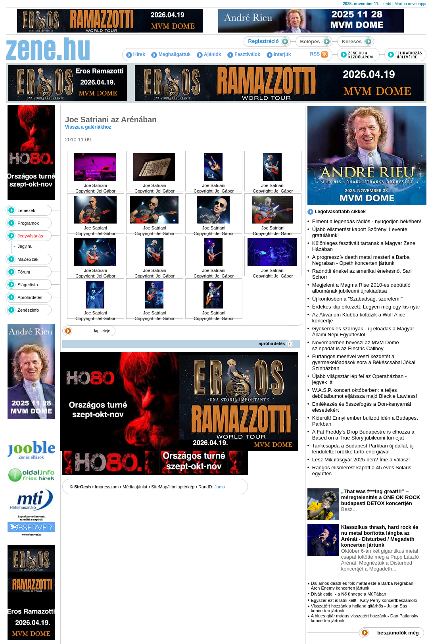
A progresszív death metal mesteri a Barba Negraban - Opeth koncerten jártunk (361, 260)
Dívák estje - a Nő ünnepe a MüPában (348, 594)
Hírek (135, 54)
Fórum (23, 272)
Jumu (220, 486)
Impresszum (107, 486)
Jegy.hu (25, 246)
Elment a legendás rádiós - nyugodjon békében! (366, 221)
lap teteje (102, 331)
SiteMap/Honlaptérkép (172, 486)
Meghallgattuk (170, 54)
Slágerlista (27, 284)
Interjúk (279, 54)
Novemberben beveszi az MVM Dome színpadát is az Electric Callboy (355, 345)
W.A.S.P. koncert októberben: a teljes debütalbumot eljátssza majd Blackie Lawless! (364, 393)
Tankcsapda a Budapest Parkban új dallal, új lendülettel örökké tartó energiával (363, 449)
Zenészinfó (28, 310)
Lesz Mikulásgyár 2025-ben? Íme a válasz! (361, 460)
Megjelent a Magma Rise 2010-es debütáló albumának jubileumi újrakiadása (361, 288)
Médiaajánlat (135, 486)
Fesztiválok (243, 54)
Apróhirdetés (29, 297)
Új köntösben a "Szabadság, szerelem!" (357, 299)
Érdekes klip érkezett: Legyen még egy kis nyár (366, 307)
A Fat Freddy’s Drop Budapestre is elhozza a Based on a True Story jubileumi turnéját (363, 435)
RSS (318, 54)
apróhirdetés (276, 343)
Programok (28, 223)
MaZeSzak (27, 259)
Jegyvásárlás (30, 235)
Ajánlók (209, 54)
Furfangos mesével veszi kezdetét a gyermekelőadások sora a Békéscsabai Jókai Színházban (363, 362)
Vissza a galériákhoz (88, 127)
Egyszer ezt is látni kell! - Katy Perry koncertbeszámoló (364, 600)
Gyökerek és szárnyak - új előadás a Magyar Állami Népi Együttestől (363, 331)
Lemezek (26, 210)
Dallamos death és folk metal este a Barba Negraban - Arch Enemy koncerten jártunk (363, 585)
